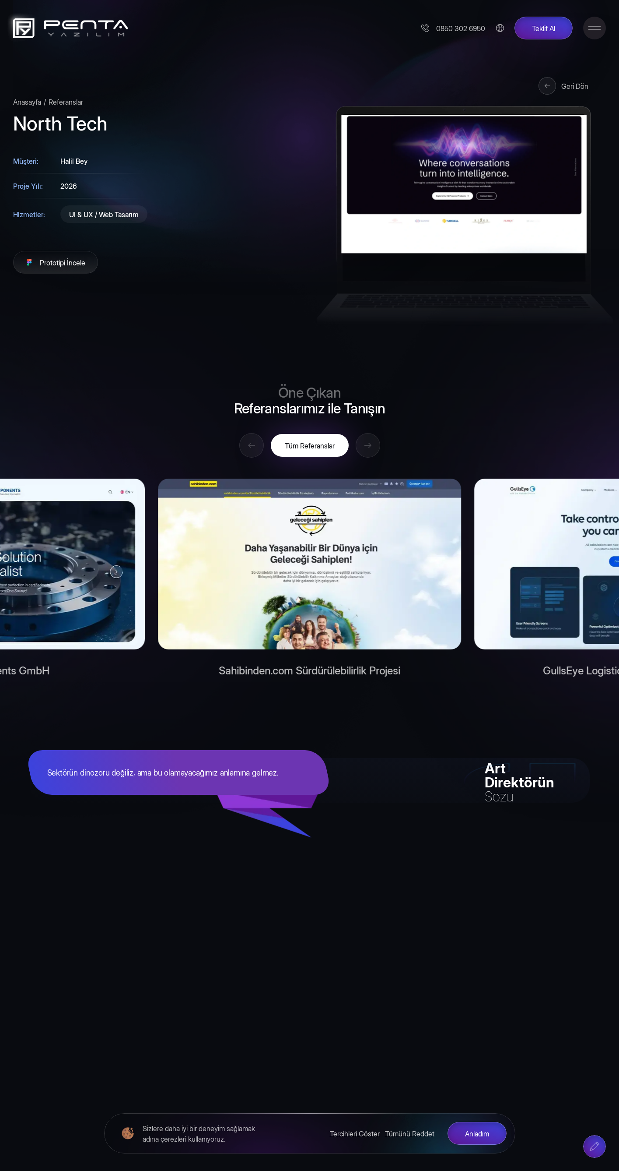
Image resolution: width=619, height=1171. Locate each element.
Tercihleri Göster (355, 1133)
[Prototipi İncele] (55, 262)
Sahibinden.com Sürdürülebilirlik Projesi (309, 671)
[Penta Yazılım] (67, 28)
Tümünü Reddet (409, 1133)
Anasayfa (27, 101)
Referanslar (66, 101)
